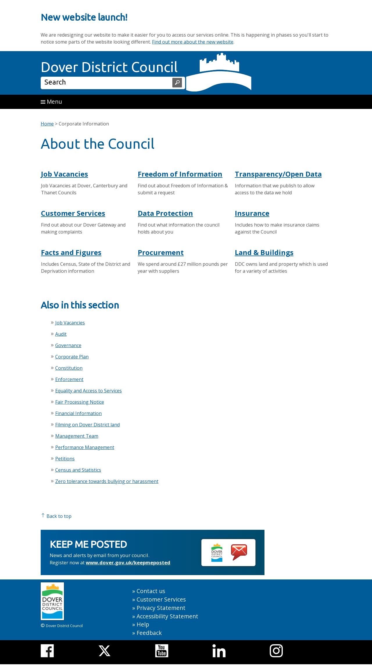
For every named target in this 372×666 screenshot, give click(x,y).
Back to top (56, 516)
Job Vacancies (64, 174)
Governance (68, 345)
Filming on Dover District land (87, 424)
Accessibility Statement (167, 616)
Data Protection (165, 213)
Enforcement (69, 379)
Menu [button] (51, 101)
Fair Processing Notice (79, 402)
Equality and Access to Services (88, 390)
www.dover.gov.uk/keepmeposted (128, 562)
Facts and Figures (71, 252)
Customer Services (73, 213)
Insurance (252, 213)
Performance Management (84, 447)
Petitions (65, 458)
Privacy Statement (161, 608)
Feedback (149, 633)
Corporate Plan (72, 356)
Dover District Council (109, 67)
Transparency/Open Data (278, 174)
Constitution (69, 368)
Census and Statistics (78, 470)
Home (47, 124)
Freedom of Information (180, 174)
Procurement (161, 252)
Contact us (151, 591)
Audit (61, 334)
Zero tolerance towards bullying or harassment (106, 481)
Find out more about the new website (192, 42)
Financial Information (78, 413)
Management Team (76, 436)
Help (143, 624)
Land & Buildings (264, 252)
